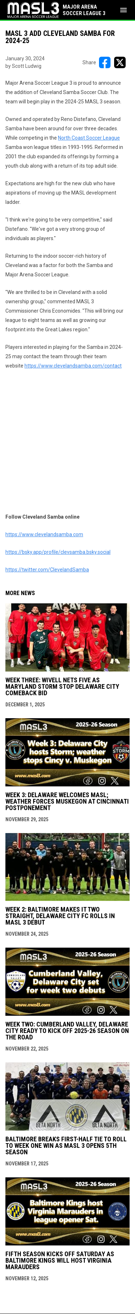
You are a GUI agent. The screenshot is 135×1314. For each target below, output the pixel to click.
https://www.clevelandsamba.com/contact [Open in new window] (73, 366)
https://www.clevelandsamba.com (44, 534)
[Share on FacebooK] (105, 62)
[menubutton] (123, 10)
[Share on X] (120, 62)
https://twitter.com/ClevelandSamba (47, 569)
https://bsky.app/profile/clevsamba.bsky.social (58, 552)
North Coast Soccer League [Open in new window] (89, 138)
